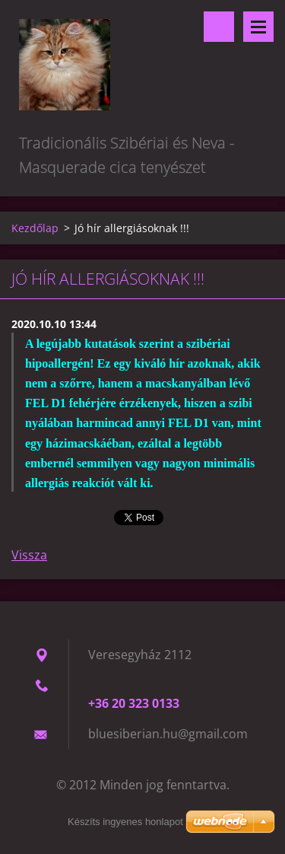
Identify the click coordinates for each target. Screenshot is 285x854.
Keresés (219, 26)
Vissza (29, 554)
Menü (258, 26)
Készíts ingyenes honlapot (125, 821)
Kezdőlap (35, 228)
